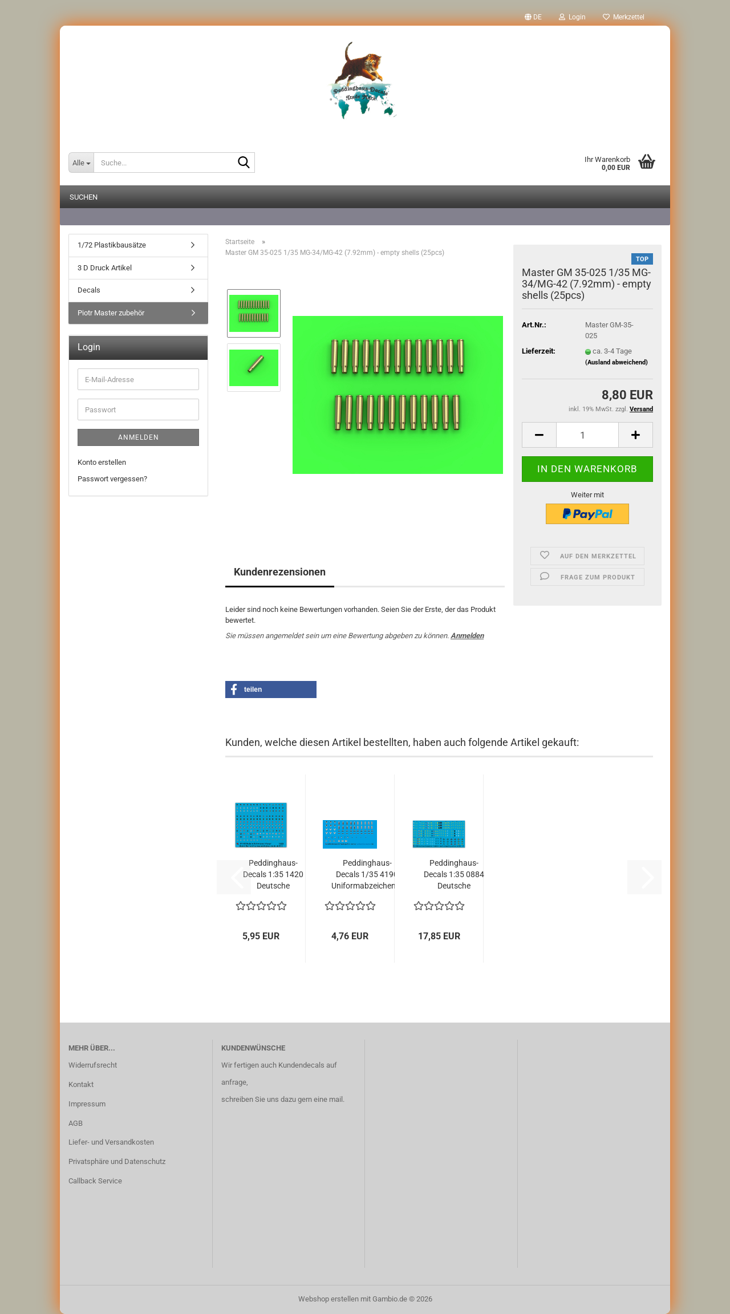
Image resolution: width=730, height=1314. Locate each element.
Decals (89, 290)
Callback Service (95, 1181)
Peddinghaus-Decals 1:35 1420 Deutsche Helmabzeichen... (272, 874)
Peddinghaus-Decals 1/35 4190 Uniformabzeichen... (367, 874)
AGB (75, 1123)
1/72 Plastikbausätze (112, 245)
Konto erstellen (102, 462)
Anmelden (467, 635)
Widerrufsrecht (92, 1065)
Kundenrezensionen (280, 572)
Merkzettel (623, 17)
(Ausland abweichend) (616, 362)
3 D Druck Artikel (105, 267)
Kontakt (81, 1084)
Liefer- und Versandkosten (111, 1142)
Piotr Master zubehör (111, 313)
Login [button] (572, 17)
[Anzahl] (587, 435)
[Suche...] (81, 162)
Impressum (87, 1104)
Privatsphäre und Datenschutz (116, 1161)
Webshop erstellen (328, 1299)
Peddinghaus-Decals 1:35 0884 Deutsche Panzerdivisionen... (454, 874)
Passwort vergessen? (112, 478)
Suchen (84, 197)
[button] (533, 17)
